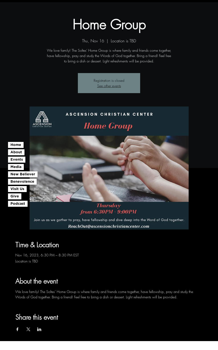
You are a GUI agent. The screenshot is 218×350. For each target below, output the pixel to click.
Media (15, 167)
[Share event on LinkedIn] (39, 329)
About (16, 152)
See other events (109, 85)
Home (15, 145)
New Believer (22, 174)
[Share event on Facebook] (17, 329)
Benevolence (22, 181)
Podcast (17, 203)
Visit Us (17, 189)
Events (16, 159)
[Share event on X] (28, 329)
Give (14, 196)
